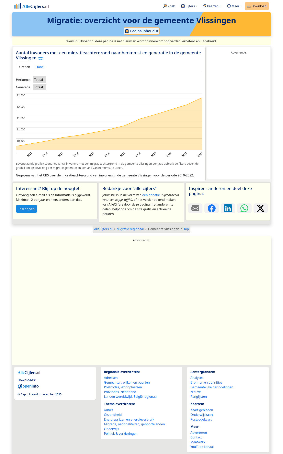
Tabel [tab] (40, 67)
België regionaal (145, 396)
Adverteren (198, 432)
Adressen (111, 378)
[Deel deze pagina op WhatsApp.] (244, 208)
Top (186, 229)
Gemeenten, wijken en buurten (127, 382)
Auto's (108, 410)
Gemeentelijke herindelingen (211, 387)
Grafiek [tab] (24, 67)
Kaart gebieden (201, 410)
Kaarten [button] (211, 6)
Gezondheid (113, 414)
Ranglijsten (198, 396)
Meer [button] (233, 6)
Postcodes (111, 387)
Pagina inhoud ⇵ (142, 31)
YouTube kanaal (202, 447)
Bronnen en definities (206, 382)
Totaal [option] (38, 80)
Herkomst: (23, 80)
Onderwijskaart (201, 414)
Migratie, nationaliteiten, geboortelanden (134, 424)
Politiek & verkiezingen (121, 433)
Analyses (196, 378)
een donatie (151, 195)
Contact (196, 437)
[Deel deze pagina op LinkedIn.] (228, 208)
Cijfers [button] (188, 6)
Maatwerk (197, 442)
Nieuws (195, 392)
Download (256, 6)
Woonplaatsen (131, 387)
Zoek (169, 6)
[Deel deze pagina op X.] (261, 208)
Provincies (111, 392)
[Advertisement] (238, 117)
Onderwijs (111, 429)
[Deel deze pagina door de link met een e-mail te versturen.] (195, 208)
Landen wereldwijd (118, 396)
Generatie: (23, 87)
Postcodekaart (201, 419)
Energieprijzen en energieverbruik (129, 419)
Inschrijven (26, 209)
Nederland (128, 392)
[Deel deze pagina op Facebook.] (211, 208)
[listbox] (39, 80)
